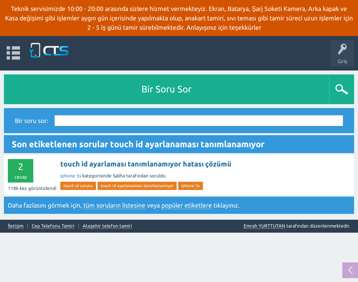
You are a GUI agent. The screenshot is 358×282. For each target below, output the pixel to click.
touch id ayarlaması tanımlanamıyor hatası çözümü (145, 164)
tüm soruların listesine (114, 205)
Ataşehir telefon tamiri (107, 226)
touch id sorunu (78, 185)
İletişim (16, 226)
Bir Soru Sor (166, 89)
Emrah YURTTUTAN (264, 225)
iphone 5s (70, 175)
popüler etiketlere (186, 205)
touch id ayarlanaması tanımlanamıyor (137, 185)
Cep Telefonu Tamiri (53, 226)
